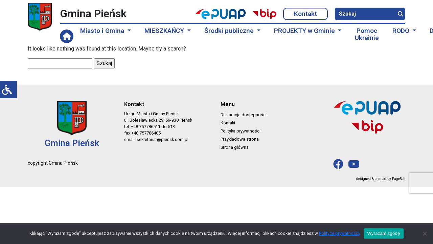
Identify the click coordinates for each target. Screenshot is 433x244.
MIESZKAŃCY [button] (165, 31)
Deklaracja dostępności (244, 114)
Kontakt (305, 14)
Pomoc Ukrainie (367, 34)
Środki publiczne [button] (229, 31)
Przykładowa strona (240, 139)
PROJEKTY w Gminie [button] (305, 31)
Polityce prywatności (339, 233)
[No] (424, 233)
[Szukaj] (370, 13)
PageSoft (398, 179)
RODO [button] (401, 31)
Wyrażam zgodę (383, 233)
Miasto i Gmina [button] (103, 31)
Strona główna (235, 147)
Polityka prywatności (240, 131)
